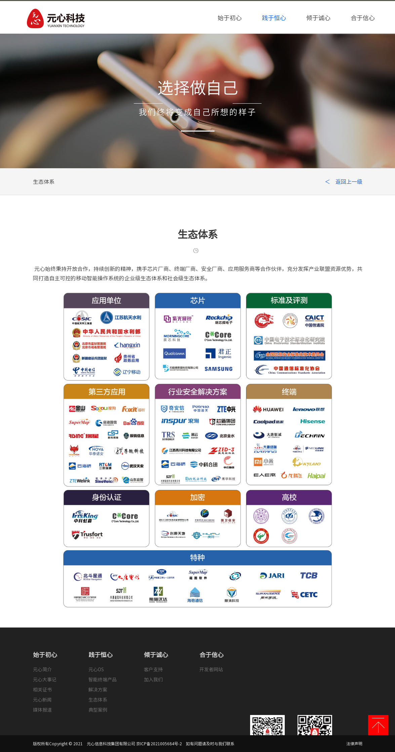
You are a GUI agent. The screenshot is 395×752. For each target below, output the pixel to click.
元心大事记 (44, 679)
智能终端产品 (102, 679)
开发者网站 (211, 669)
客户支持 (153, 669)
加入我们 (153, 679)
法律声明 (354, 744)
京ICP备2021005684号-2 (159, 744)
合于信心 (363, 18)
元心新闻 (42, 699)
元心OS (96, 669)
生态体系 (97, 699)
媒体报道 (42, 710)
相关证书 (42, 689)
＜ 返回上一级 (343, 181)
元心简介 (42, 669)
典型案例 (97, 710)
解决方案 (97, 689)
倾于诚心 (318, 18)
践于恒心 (274, 18)
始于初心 (230, 18)
